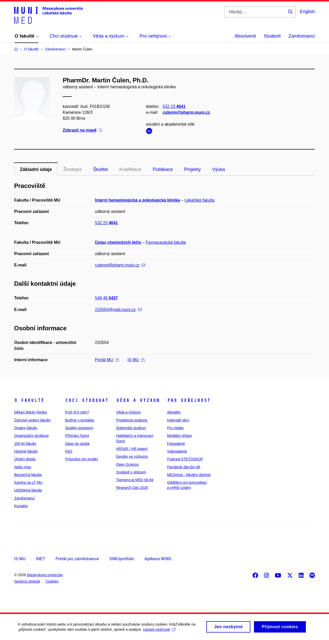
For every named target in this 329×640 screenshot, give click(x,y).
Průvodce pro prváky (81, 459)
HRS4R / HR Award (132, 449)
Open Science (127, 464)
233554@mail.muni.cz (118, 309)
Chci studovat (86, 400)
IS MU (135, 360)
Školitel (100, 169)
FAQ (68, 451)
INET (40, 559)
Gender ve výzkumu (132, 456)
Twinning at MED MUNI (134, 480)
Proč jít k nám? (77, 412)
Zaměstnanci (301, 36)
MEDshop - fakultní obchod (189, 475)
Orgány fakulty (25, 428)
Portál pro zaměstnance (77, 559)
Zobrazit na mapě (82, 130)
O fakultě (29, 400)
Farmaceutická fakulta (166, 242)
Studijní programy (79, 428)
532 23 (174, 106)
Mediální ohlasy (179, 436)
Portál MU (107, 360)
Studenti (272, 36)
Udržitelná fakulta (28, 490)
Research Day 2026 (132, 488)
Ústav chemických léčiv (118, 242)
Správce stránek (27, 581)
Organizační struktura (31, 436)
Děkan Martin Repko (30, 412)
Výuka (218, 169)
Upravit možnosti (159, 632)
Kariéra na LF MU (28, 482)
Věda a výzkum (138, 400)
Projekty (192, 169)
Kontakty (21, 506)
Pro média (175, 428)
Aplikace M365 (157, 559)
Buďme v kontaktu (79, 420)
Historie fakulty (26, 451)
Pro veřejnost (189, 400)
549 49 (106, 298)
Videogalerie (177, 451)
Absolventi (245, 36)
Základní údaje (36, 169)
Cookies (52, 581)
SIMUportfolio (121, 559)
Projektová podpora (131, 420)
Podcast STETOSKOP (185, 459)
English (307, 11)
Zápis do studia (77, 444)
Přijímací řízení (77, 436)
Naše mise (22, 467)
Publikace (163, 169)
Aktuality (174, 412)
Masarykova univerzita (44, 575)
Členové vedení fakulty (32, 420)
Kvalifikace (130, 169)
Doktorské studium (131, 428)
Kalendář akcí (178, 420)
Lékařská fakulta (200, 200)
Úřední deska (24, 459)
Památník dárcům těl (183, 467)
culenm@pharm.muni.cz (186, 112)
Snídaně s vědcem (131, 472)
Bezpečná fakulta (28, 475)
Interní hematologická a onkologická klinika (137, 200)
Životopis (72, 169)
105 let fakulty (25, 444)
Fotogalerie (176, 444)
